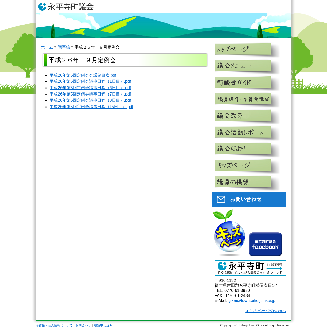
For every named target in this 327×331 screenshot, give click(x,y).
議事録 (64, 47)
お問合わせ (83, 325)
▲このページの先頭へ (265, 311)
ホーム (47, 47)
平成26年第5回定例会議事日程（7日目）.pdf (90, 94)
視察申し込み (103, 325)
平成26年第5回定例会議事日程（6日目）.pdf (90, 88)
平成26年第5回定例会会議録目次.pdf (83, 75)
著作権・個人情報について (54, 325)
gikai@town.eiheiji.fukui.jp (251, 300)
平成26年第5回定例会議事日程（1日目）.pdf (90, 81)
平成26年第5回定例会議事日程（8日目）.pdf (90, 100)
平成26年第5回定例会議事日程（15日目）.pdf (91, 106)
